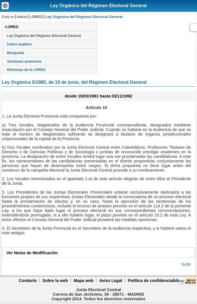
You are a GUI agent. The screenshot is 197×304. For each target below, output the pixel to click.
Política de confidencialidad (155, 280)
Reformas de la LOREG (26, 70)
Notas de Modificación (32, 253)
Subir (186, 264)
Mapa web (83, 280)
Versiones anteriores (24, 61)
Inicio (22, 17)
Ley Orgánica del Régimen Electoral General (98, 5)
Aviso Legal (110, 280)
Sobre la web (55, 280)
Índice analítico (19, 44)
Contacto (28, 280)
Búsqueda (15, 53)
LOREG (36, 17)
